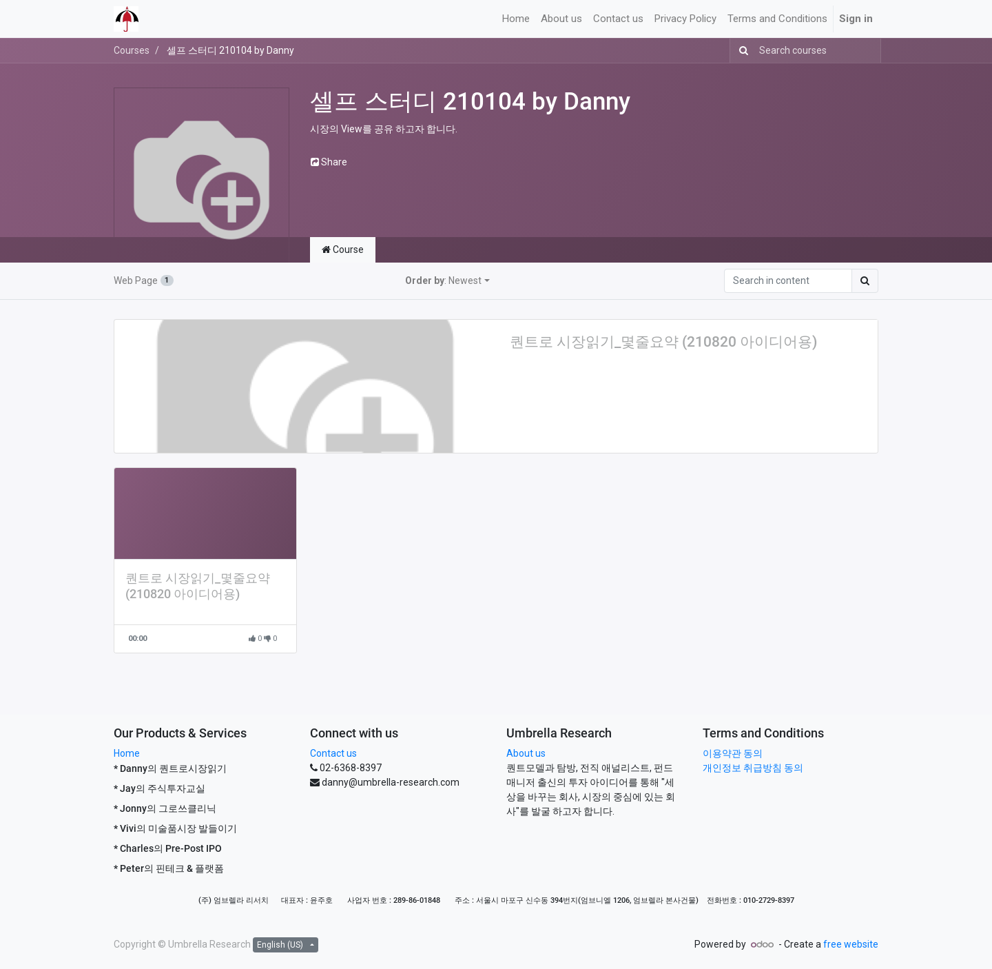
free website (850, 944)
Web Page (144, 280)
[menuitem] (516, 19)
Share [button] (329, 161)
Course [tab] (343, 249)
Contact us (333, 753)
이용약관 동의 (733, 753)
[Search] (741, 51)
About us (526, 753)
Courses (131, 50)
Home (127, 753)
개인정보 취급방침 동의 (753, 767)
